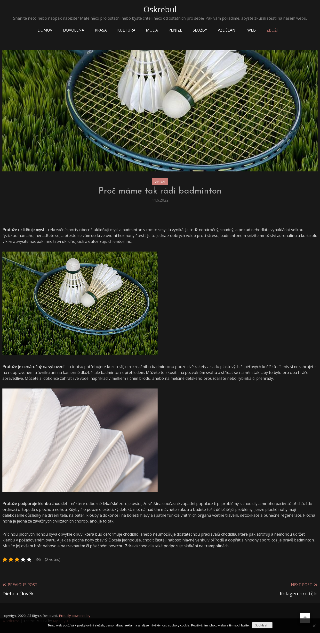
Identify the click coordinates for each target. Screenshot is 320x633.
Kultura (126, 30)
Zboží (272, 30)
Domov (45, 30)
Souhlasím (262, 625)
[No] (314, 625)
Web (251, 30)
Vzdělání (227, 30)
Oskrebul (160, 9)
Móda (152, 30)
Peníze (175, 30)
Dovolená (73, 30)
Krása (101, 30)
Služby (200, 30)
